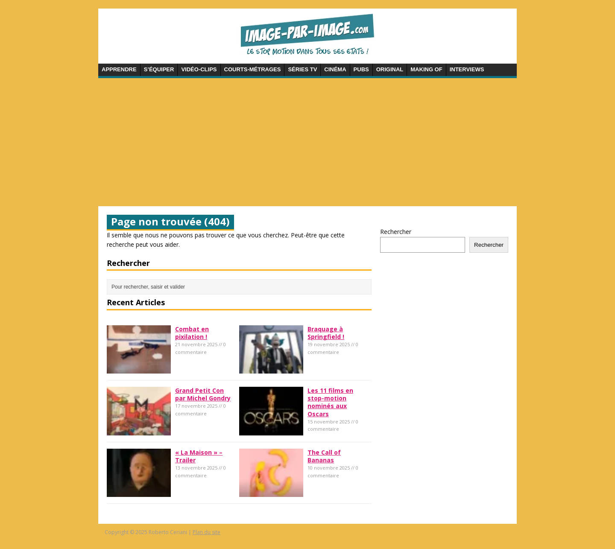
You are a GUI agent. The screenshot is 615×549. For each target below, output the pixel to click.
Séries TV (302, 69)
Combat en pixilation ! (192, 333)
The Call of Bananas (324, 456)
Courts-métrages (252, 69)
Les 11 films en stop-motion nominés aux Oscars (330, 402)
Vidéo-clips (199, 69)
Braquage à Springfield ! (326, 333)
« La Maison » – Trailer (199, 456)
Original (390, 69)
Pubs (361, 69)
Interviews (467, 69)
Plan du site (206, 532)
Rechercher (395, 232)
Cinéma (335, 69)
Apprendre (119, 69)
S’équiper (159, 69)
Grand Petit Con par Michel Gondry (203, 394)
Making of (426, 69)
